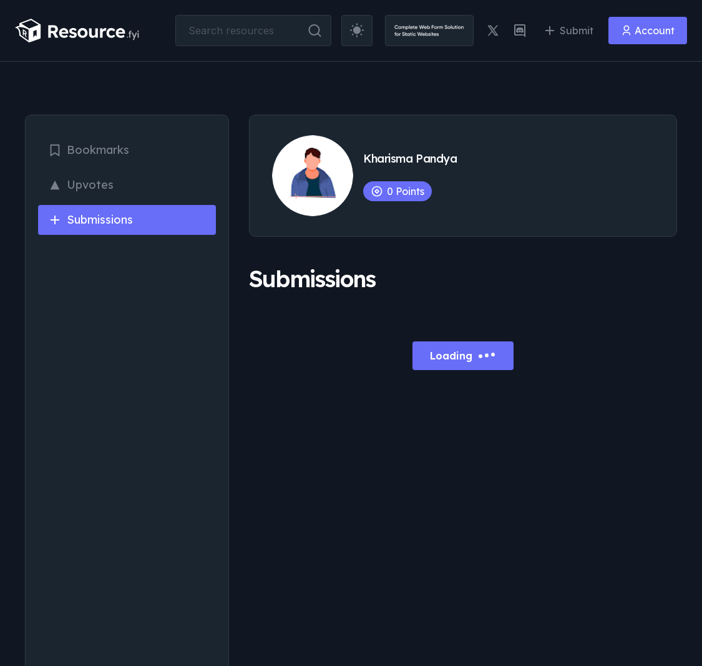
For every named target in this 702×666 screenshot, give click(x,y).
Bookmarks (88, 150)
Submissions (90, 219)
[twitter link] (493, 30)
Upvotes (81, 185)
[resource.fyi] (77, 30)
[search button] (314, 30)
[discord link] (519, 30)
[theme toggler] (357, 30)
